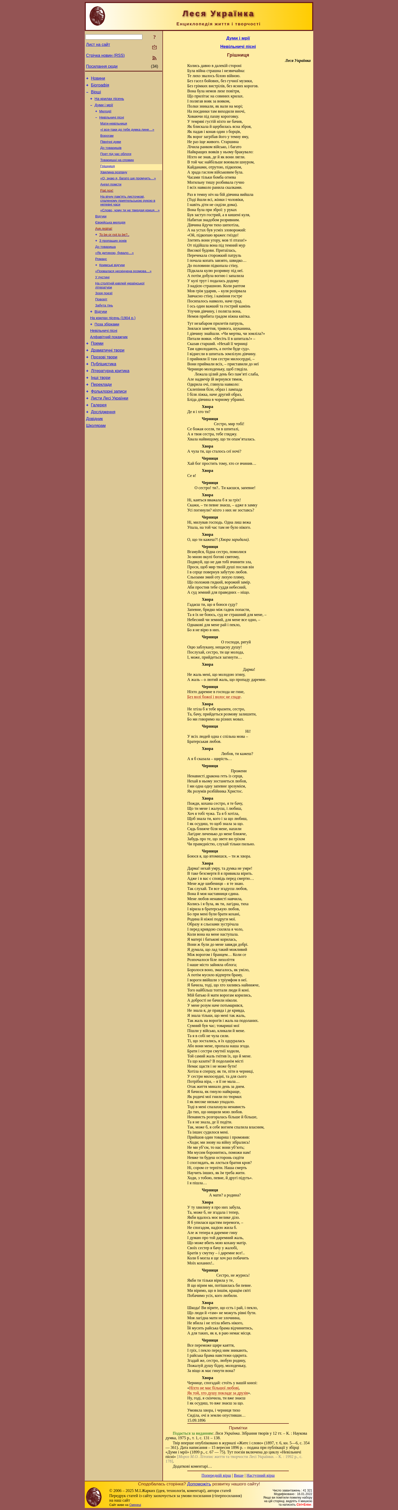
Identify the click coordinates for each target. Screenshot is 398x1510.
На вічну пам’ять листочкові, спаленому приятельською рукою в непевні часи (127, 212)
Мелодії (105, 115)
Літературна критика (110, 398)
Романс (101, 275)
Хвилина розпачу (113, 181)
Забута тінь (104, 325)
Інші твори (100, 405)
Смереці (135, 1505)
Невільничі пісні (111, 122)
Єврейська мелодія (110, 235)
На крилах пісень (109, 102)
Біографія (100, 86)
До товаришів (111, 155)
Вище (239, 1475)
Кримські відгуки (112, 281)
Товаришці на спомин (117, 168)
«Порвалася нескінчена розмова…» (123, 288)
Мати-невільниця (113, 129)
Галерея (98, 436)
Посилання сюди (102, 66)
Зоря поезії (103, 312)
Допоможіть (199, 1483)
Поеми (97, 367)
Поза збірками (107, 346)
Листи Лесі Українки (109, 428)
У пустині (102, 295)
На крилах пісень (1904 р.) (113, 339)
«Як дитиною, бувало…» (114, 268)
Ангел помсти (110, 195)
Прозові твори (104, 383)
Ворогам (106, 142)
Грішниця (107, 175)
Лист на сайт (98, 44)
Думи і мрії (104, 109)
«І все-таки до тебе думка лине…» (127, 135)
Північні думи (110, 148)
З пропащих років (113, 255)
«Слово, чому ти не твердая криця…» (130, 222)
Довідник (94, 451)
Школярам (96, 459)
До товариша (105, 262)
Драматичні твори (107, 375)
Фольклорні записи (108, 421)
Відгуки (100, 229)
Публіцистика (103, 390)
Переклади (101, 413)
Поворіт (101, 318)
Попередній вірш (216, 1475)
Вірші (96, 94)
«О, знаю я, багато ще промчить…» (128, 188)
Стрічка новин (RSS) (105, 55)
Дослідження (103, 443)
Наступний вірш (260, 1475)
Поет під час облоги (115, 162)
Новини (98, 79)
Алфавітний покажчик (109, 360)
